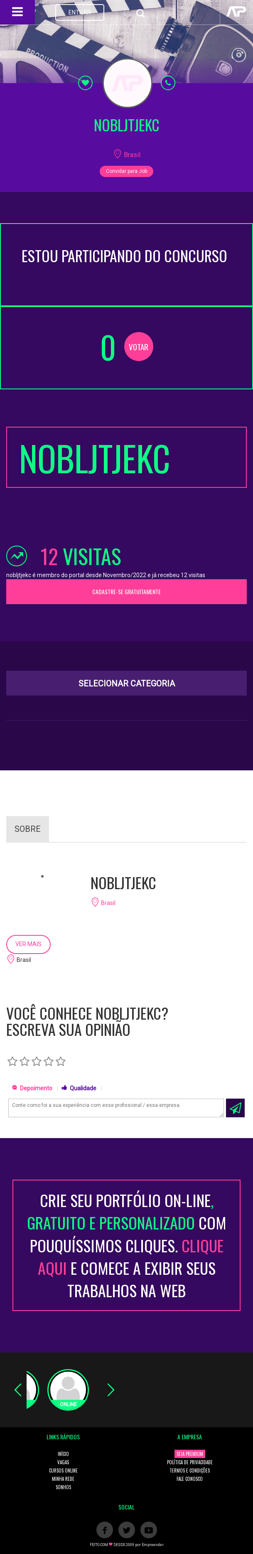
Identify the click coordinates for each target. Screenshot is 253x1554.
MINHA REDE (63, 1478)
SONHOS (63, 1487)
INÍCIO (63, 1454)
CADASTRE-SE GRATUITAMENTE (126, 591)
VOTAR (138, 346)
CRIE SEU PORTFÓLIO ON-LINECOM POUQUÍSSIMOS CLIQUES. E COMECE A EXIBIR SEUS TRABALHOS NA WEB (126, 1245)
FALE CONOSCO (190, 1478)
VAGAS (63, 1462)
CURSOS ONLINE (63, 1470)
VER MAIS (28, 944)
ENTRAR (80, 12)
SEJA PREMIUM (190, 1454)
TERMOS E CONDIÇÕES (189, 1470)
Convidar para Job (126, 171)
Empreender (153, 1545)
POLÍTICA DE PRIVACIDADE (190, 1462)
